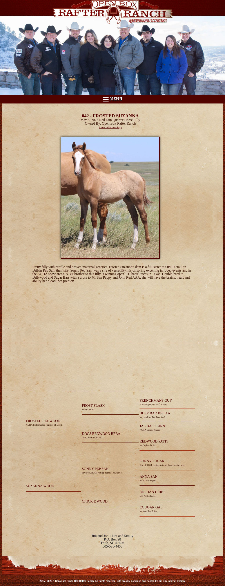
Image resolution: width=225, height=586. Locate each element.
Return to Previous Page (110, 127)
